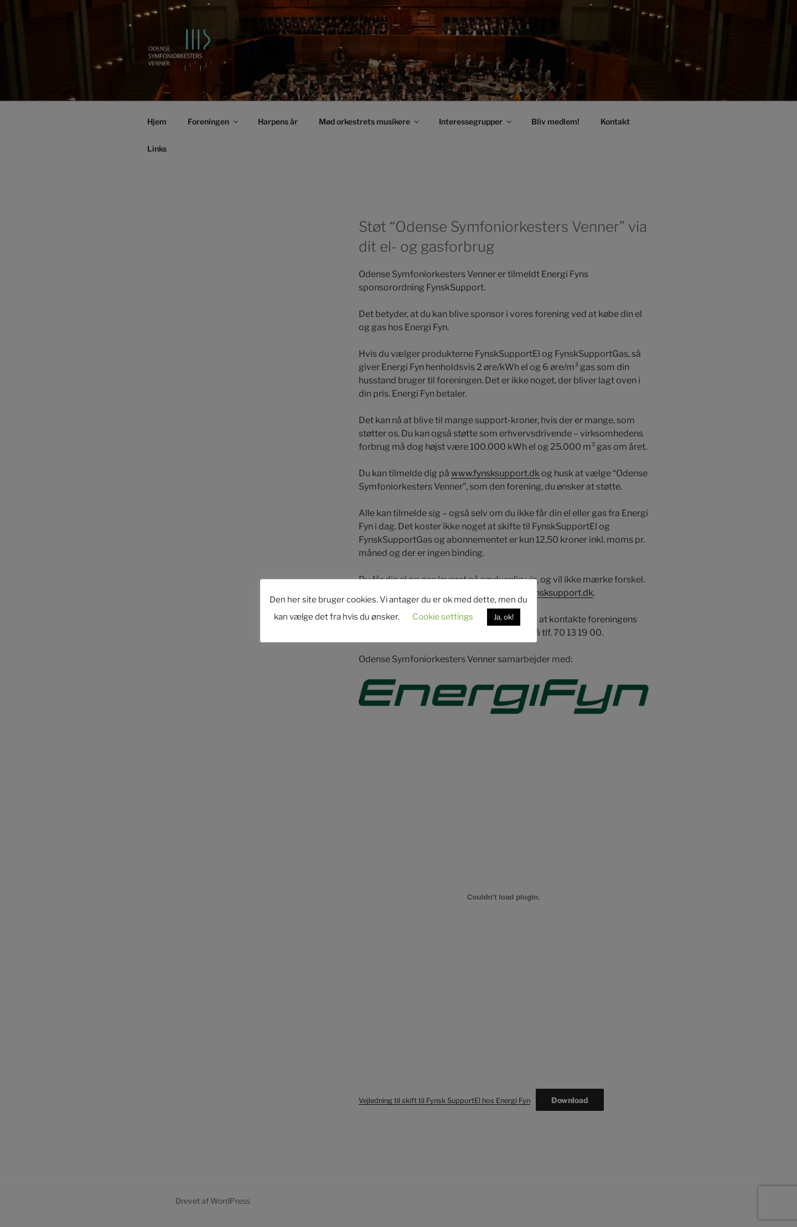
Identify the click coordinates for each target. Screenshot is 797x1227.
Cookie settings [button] (442, 617)
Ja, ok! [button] (504, 616)
